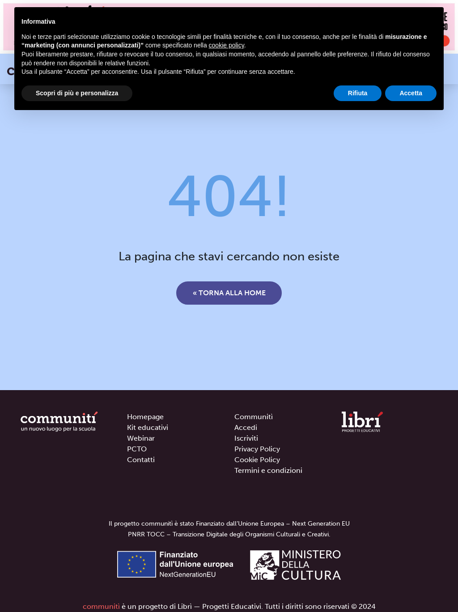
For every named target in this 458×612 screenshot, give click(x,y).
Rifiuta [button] (358, 93)
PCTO (137, 449)
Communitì (253, 416)
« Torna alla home (229, 293)
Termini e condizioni (268, 470)
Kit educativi (147, 427)
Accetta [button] (410, 93)
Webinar (141, 438)
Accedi (245, 427)
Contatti (141, 459)
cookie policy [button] (226, 45)
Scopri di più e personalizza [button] (77, 93)
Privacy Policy (257, 449)
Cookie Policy (257, 459)
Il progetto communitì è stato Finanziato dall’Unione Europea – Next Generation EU (229, 523)
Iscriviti (246, 438)
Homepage (145, 416)
